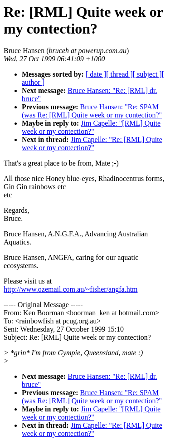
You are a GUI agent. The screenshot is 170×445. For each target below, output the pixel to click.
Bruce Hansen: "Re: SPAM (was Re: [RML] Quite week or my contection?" (92, 111)
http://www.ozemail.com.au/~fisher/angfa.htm (71, 289)
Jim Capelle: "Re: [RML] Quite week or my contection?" (92, 144)
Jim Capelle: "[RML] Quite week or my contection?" (91, 127)
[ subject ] (147, 74)
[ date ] (96, 74)
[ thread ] (119, 74)
